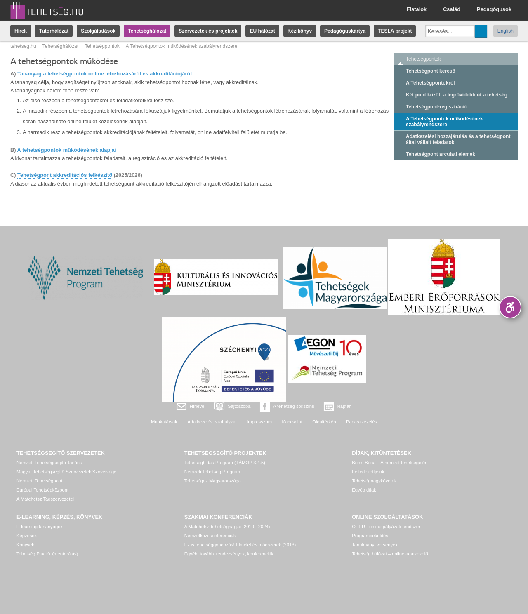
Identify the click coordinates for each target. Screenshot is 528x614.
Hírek (20, 31)
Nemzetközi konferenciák (210, 535)
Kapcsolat (292, 421)
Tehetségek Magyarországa (212, 480)
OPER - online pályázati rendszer (386, 526)
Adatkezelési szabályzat (211, 421)
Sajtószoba (239, 406)
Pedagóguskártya (344, 31)
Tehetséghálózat (147, 31)
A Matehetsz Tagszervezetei (45, 498)
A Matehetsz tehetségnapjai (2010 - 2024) (227, 526)
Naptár (344, 406)
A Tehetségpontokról (430, 83)
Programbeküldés (370, 535)
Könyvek (25, 544)
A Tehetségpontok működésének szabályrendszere (444, 121)
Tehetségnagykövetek (374, 480)
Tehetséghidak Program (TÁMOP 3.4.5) (224, 462)
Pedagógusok (494, 9)
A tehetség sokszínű (293, 406)
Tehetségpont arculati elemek (440, 154)
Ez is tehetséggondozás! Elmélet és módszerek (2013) (240, 544)
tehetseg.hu (23, 46)
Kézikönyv (300, 31)
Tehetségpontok (102, 46)
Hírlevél (197, 406)
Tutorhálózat (53, 31)
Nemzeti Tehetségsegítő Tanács (49, 462)
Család (451, 9)
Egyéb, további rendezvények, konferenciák (228, 553)
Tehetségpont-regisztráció (436, 107)
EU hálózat (262, 31)
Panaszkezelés (361, 421)
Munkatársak (164, 421)
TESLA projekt (395, 31)
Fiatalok (417, 9)
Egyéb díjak (364, 489)
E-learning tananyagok (39, 526)
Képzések (26, 535)
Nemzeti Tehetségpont (39, 480)
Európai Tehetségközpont (42, 489)
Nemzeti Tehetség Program (212, 471)
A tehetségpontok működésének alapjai (66, 150)
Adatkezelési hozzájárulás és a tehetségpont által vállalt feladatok (458, 139)
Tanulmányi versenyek (375, 544)
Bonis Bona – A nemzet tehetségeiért (389, 462)
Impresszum (259, 421)
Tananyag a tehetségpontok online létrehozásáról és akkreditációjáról (104, 74)
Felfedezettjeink (368, 471)
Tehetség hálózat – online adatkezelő (390, 553)
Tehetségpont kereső (430, 71)
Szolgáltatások (98, 31)
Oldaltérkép (324, 421)
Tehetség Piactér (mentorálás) (47, 553)
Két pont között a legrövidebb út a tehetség (456, 95)
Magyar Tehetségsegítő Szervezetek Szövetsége (66, 471)
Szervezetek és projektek (208, 31)
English (505, 31)
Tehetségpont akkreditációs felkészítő (64, 175)
